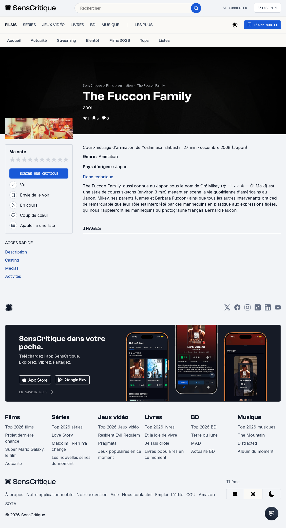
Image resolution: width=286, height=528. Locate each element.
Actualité (13, 463)
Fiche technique (98, 176)
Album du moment (255, 451)
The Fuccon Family (151, 85)
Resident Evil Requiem (119, 435)
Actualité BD (203, 451)
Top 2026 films (19, 426)
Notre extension (92, 494)
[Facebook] (237, 309)
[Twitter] (227, 309)
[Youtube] (278, 309)
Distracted (247, 443)
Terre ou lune (204, 435)
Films (110, 85)
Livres (153, 417)
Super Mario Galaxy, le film (25, 452)
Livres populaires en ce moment (164, 454)
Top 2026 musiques (256, 426)
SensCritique (92, 85)
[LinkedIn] (268, 309)
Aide (114, 494)
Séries (60, 417)
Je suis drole (157, 443)
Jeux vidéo (113, 417)
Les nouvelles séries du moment (71, 460)
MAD (196, 443)
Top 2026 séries (67, 426)
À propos (14, 494)
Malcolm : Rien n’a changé (69, 446)
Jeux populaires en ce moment (119, 454)
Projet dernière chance (19, 438)
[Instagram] (247, 309)
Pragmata (107, 443)
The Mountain (251, 435)
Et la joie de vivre (161, 435)
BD (195, 417)
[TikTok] (258, 309)
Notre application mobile (49, 494)
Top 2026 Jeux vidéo (118, 426)
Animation (125, 85)
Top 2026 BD (204, 426)
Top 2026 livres (160, 426)
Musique (249, 417)
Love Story (62, 435)
